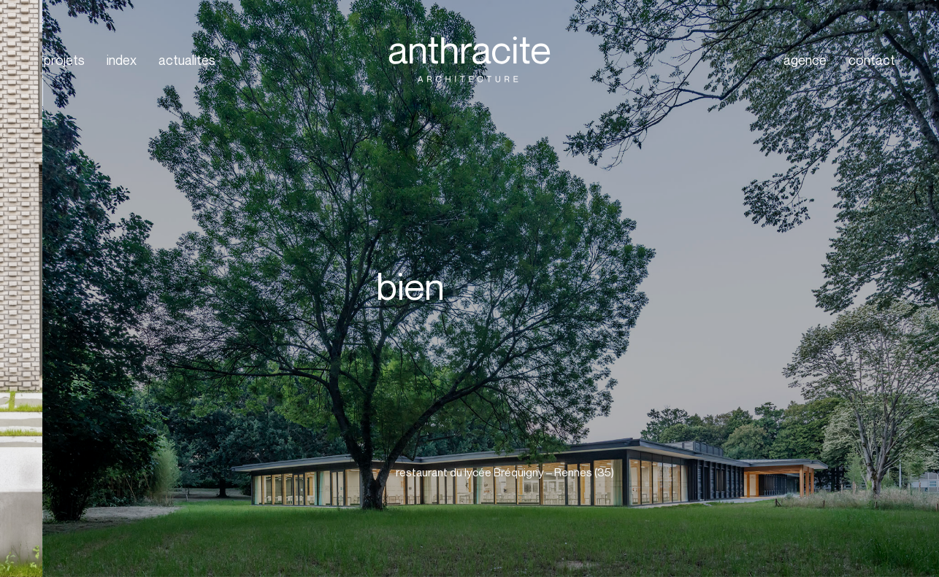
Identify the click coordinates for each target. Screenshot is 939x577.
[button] (543, 472)
